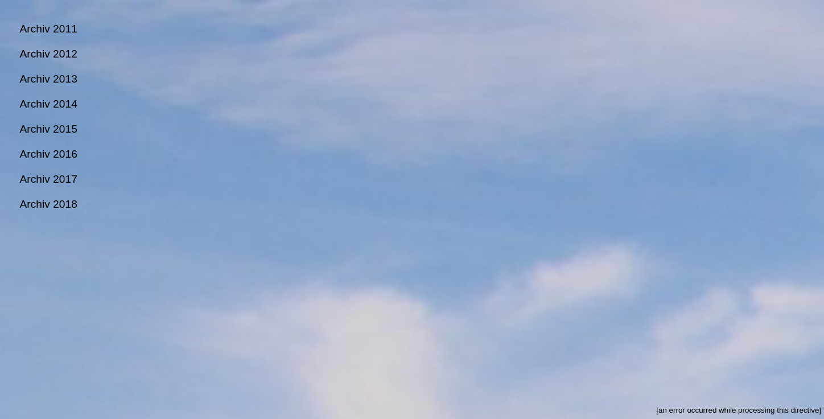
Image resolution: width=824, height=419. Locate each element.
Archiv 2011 (48, 29)
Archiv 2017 (48, 179)
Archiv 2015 (48, 129)
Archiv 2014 (48, 104)
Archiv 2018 (48, 204)
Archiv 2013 (48, 79)
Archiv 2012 (48, 54)
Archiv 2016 (48, 154)
